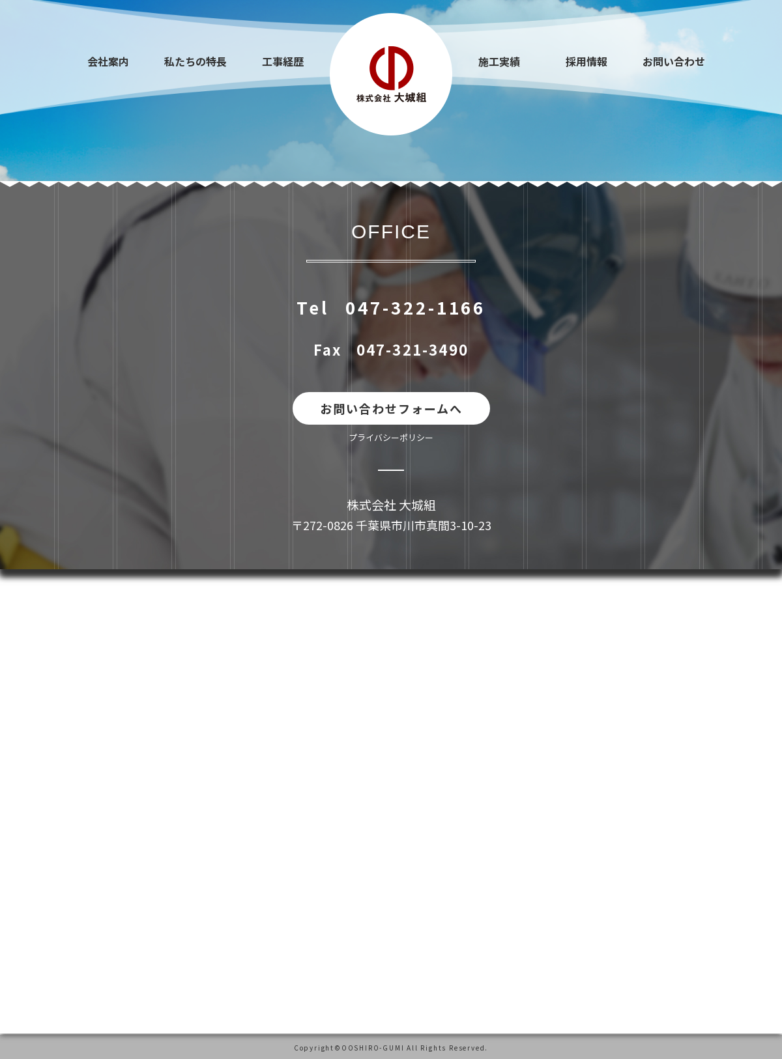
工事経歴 (283, 61)
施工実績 (499, 61)
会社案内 (108, 61)
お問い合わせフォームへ (391, 408)
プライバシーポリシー (391, 437)
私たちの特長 (195, 61)
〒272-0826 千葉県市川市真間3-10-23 (391, 524)
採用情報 (586, 61)
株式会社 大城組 (391, 504)
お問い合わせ (674, 61)
